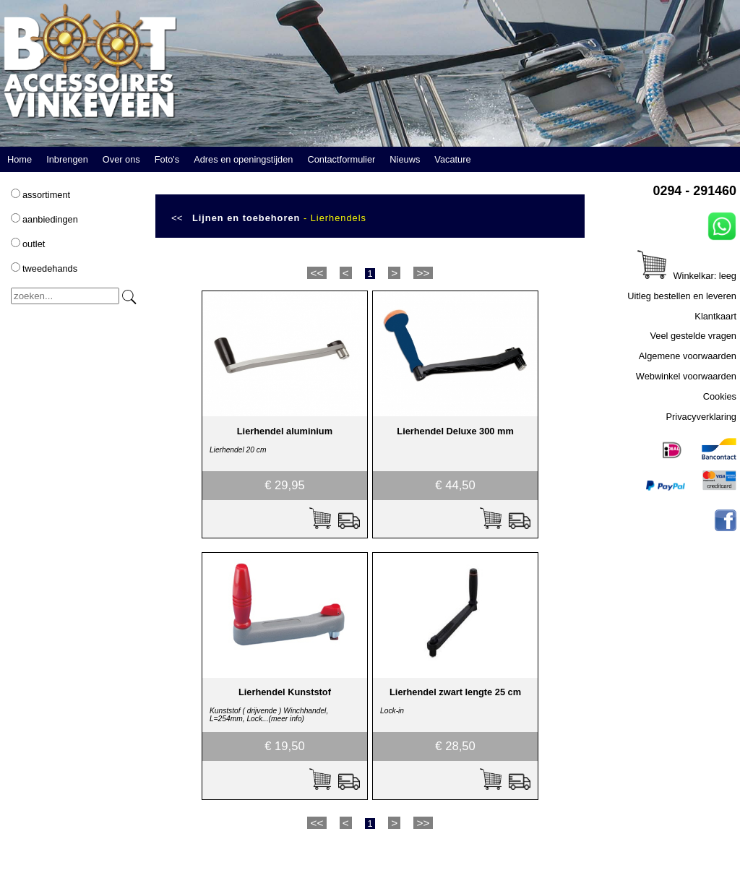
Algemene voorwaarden (687, 356)
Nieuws (405, 159)
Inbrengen (67, 159)
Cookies (719, 396)
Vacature (452, 159)
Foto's (167, 159)
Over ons (121, 159)
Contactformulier (341, 159)
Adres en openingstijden (243, 159)
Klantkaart (715, 316)
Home (19, 159)
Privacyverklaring (701, 416)
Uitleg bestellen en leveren (681, 296)
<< (177, 217)
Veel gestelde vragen (693, 335)
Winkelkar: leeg (686, 275)
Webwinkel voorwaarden (686, 376)
